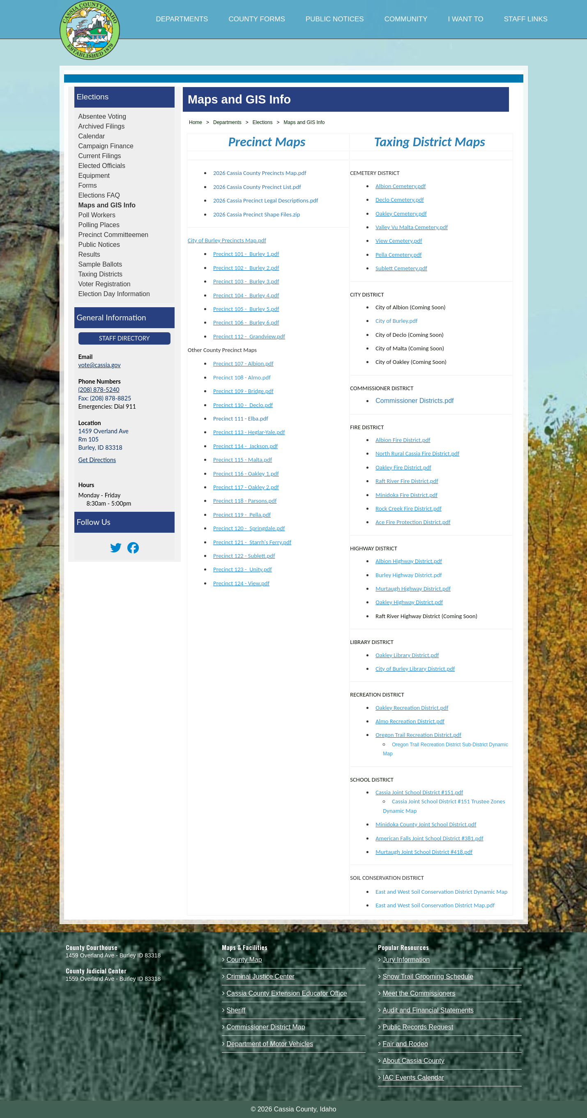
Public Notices (99, 244)
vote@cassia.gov (99, 364)
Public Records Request (418, 1027)
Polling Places (99, 224)
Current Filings (99, 155)
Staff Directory (124, 338)
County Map (244, 959)
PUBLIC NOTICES (335, 19)
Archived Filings (101, 126)
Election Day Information (114, 293)
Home (195, 122)
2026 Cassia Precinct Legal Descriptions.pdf (265, 200)
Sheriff (236, 1010)
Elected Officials (101, 165)
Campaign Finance (106, 146)
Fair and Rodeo (405, 1043)
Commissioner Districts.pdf (414, 400)
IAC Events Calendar (413, 1077)
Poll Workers (96, 215)
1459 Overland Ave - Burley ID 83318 (113, 955)
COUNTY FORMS (256, 19)
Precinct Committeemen (113, 234)
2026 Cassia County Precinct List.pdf (257, 187)
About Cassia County (413, 1060)
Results (89, 254)
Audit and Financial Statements (428, 1010)
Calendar (91, 136)
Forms (87, 185)
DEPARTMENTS (182, 19)
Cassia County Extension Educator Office (287, 993)
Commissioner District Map (266, 1027)
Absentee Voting (102, 116)
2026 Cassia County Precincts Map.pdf (259, 173)
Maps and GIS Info (107, 205)
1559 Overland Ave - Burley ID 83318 (113, 978)
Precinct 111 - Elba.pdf (240, 418)
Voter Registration (104, 284)
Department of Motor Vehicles (270, 1043)
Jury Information (406, 959)
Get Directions (97, 459)
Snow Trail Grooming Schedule (428, 976)
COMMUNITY (406, 19)
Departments (227, 122)
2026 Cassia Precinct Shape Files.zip (257, 214)
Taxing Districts (100, 274)
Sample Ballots (100, 264)
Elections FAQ (99, 195)
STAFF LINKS (526, 19)
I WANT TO (465, 19)
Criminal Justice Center (261, 976)
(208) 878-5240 (99, 389)
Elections (93, 96)
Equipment (94, 175)
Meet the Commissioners (419, 993)
